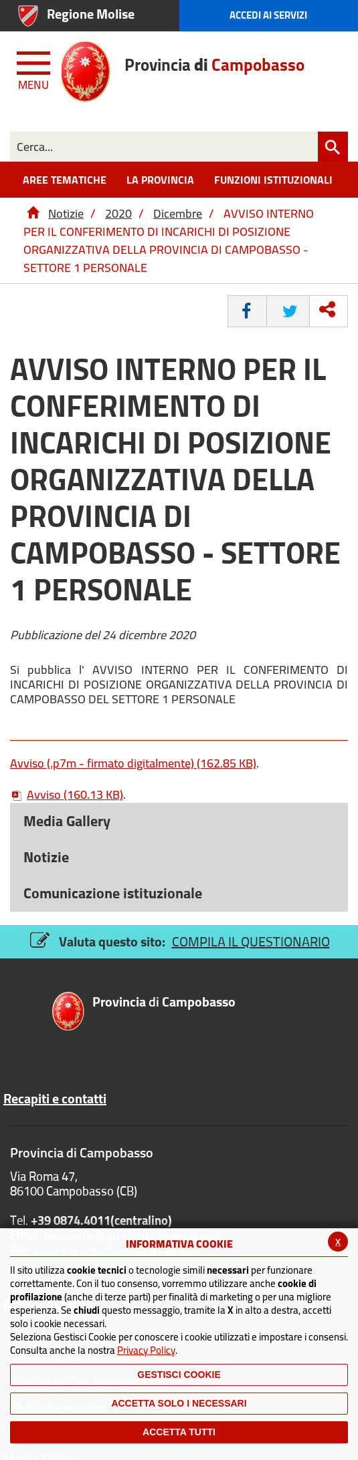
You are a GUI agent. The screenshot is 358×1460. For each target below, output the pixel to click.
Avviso (66, 794)
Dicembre (177, 213)
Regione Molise (91, 13)
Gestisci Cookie (178, 1374)
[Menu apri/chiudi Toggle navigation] (35, 68)
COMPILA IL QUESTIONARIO (251, 941)
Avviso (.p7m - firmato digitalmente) (133, 763)
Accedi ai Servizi (268, 15)
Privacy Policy (146, 1350)
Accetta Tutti (179, 1432)
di (164, 1003)
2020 (118, 213)
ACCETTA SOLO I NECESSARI (178, 1403)
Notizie (66, 213)
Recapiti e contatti (54, 1099)
